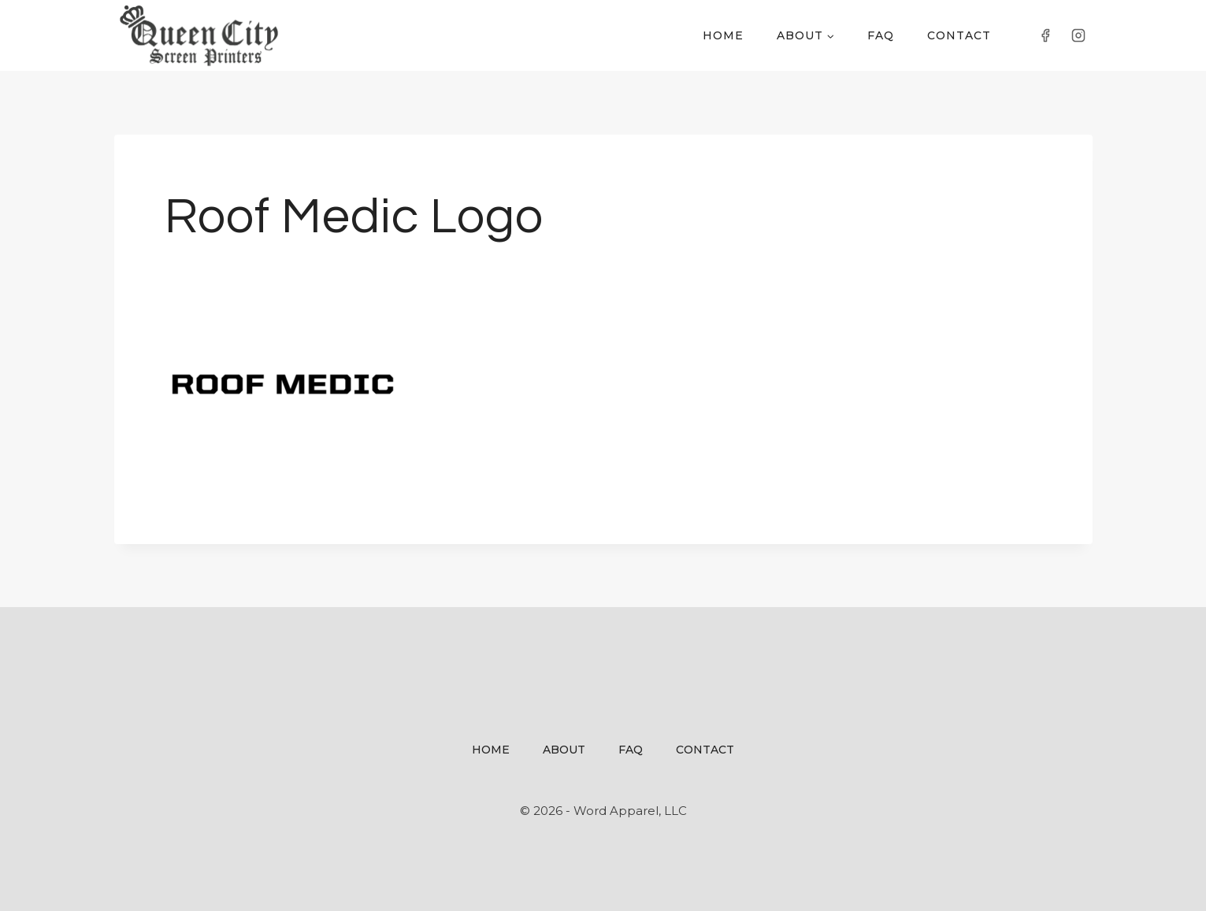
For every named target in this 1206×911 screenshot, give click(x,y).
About (564, 750)
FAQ (880, 35)
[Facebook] (1045, 35)
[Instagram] (1078, 35)
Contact (959, 35)
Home (723, 35)
